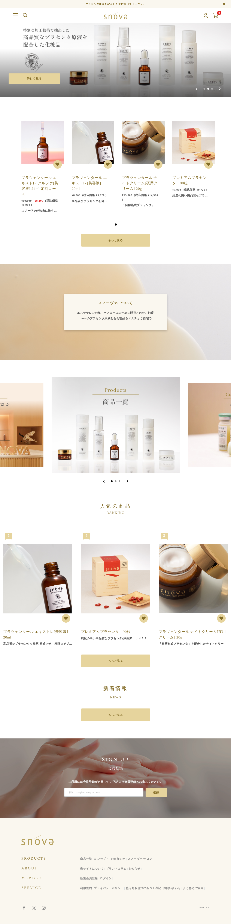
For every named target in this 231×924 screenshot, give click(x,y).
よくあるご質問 (193, 888)
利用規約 (86, 888)
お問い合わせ (172, 888)
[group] (115, 48)
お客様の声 (118, 858)
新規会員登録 (89, 878)
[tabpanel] (40, 164)
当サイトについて (92, 868)
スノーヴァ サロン (140, 858)
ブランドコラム (116, 868)
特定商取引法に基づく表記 (143, 888)
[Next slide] (219, 89)
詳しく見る (34, 78)
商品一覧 (86, 858)
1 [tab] (116, 224)
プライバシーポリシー (109, 888)
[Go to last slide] (104, 481)
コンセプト (101, 858)
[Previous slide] (196, 89)
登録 (156, 792)
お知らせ (134, 868)
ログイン (106, 878)
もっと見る (115, 240)
